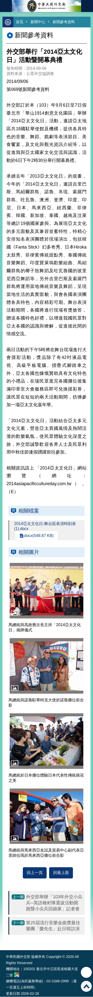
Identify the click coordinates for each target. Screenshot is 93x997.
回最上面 (61, 872)
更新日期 (13, 994)
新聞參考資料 (64, 22)
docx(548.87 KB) (39, 535)
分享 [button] (86, 972)
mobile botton (6, 6)
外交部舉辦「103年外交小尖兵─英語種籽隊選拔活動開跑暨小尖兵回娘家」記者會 (54, 902)
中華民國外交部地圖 (16, 974)
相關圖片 (28, 552)
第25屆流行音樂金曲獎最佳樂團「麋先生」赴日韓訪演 (53, 925)
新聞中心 (38, 22)
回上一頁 (35, 872)
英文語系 (87, 6)
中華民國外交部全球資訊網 (46, 6)
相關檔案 (28, 511)
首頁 (19, 22)
